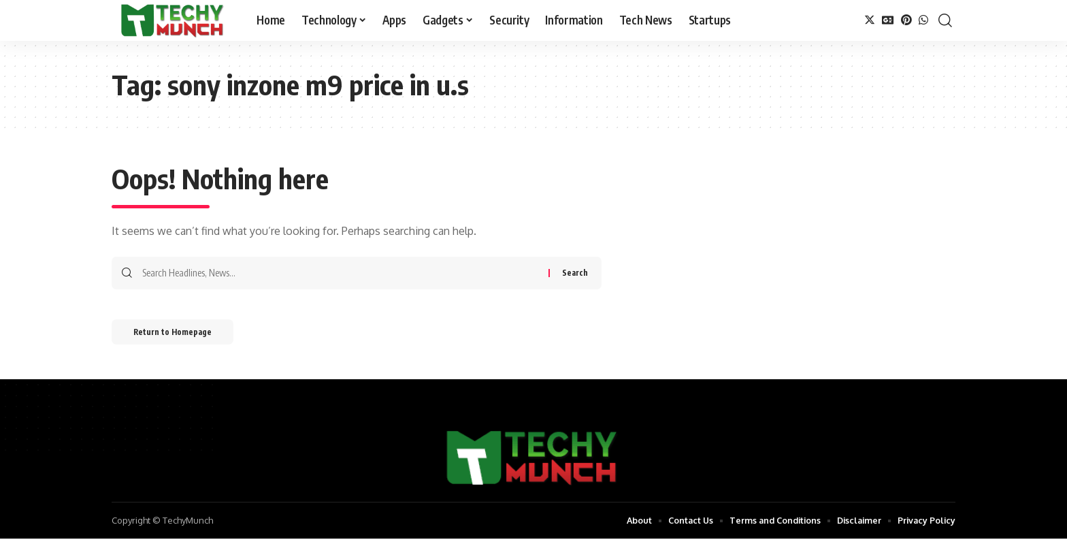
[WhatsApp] (923, 20)
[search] (945, 20)
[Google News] (888, 20)
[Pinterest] (906, 20)
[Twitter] (870, 20)
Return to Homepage (178, 334)
